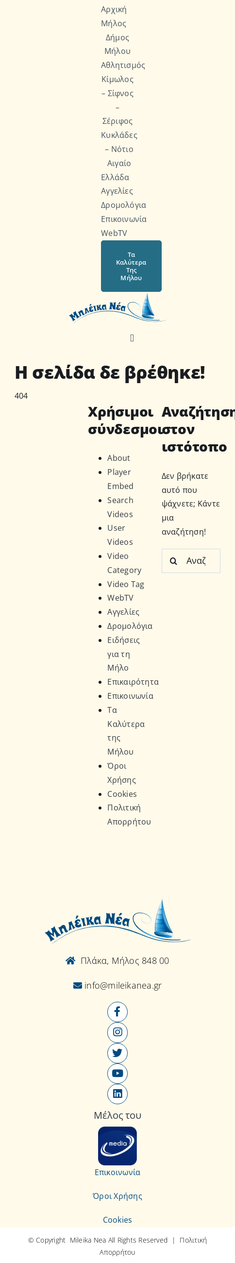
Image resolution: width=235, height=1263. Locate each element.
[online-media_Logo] (117, 1130)
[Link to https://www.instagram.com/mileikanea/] (117, 1032)
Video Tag (125, 584)
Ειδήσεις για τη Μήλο (123, 654)
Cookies (122, 794)
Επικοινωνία (130, 695)
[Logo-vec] (117, 295)
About (118, 458)
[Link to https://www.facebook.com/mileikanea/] (117, 1012)
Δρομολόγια (129, 626)
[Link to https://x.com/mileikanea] (117, 1053)
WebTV (120, 597)
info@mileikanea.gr (122, 985)
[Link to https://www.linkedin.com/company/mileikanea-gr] (117, 1094)
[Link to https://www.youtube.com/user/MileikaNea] (117, 1073)
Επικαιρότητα (133, 681)
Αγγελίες (123, 611)
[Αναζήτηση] (132, 338)
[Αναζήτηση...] (191, 561)
